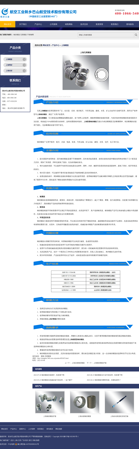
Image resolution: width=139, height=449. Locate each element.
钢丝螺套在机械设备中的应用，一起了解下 (53, 380)
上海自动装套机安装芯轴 (119, 416)
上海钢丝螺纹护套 (100, 363)
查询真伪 (49, 429)
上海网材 (9, 65)
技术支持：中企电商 (7, 444)
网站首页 (46, 45)
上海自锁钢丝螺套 (78, 363)
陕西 (37, 440)
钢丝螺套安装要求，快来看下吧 (49, 375)
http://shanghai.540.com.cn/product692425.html (53, 358)
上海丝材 (9, 71)
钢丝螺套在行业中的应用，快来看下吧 (104, 375)
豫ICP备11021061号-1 (71, 436)
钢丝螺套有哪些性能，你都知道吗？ (104, 380)
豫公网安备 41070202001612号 (27, 444)
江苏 (19, 440)
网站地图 (58, 429)
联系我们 (40, 429)
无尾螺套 (23, 35)
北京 (12, 440)
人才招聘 (31, 429)
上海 (15, 440)
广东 (23, 440)
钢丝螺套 (16, 35)
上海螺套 (9, 59)
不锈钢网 (30, 35)
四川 (26, 440)
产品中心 (55, 45)
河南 (34, 440)
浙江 (30, 440)
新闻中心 (22, 429)
